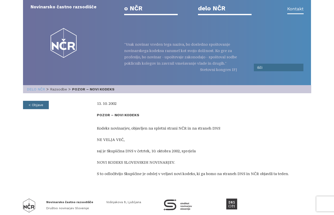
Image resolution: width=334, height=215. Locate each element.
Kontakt (295, 8)
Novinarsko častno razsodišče (64, 6)
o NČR (133, 8)
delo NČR (211, 8)
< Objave (36, 105)
